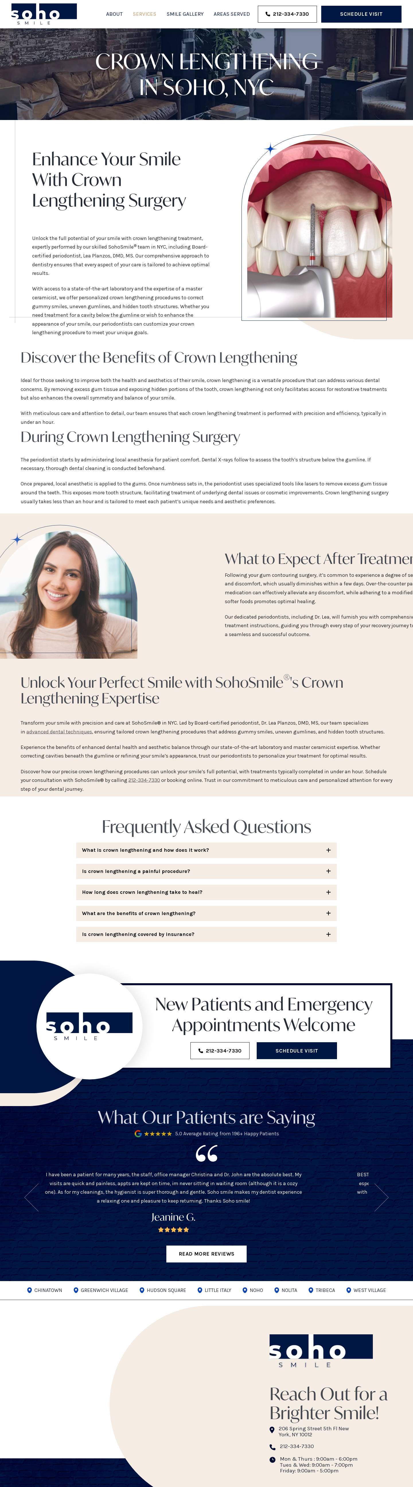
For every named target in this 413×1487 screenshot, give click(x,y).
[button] (206, 850)
